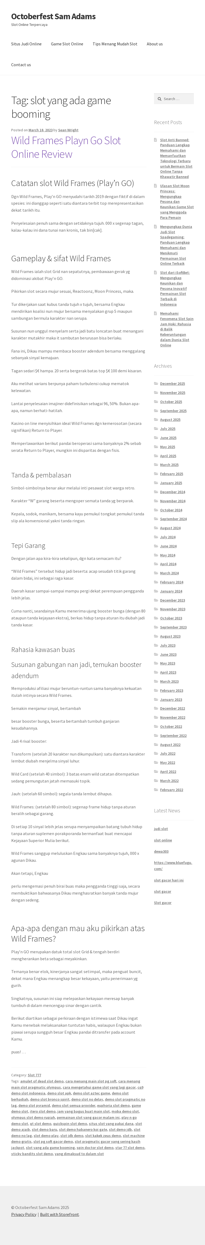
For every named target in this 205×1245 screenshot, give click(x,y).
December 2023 (172, 600)
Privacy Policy (23, 1214)
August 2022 (170, 744)
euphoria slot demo (113, 1105)
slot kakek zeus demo (103, 1135)
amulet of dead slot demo (42, 1081)
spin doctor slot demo (95, 1147)
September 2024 (173, 518)
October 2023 (171, 618)
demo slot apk (59, 1093)
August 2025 (170, 419)
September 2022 (173, 735)
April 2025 (168, 455)
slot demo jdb (120, 1129)
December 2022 (172, 708)
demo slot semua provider (73, 1105)
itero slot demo (43, 1111)
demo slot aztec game (91, 1093)
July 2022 (167, 753)
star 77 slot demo (129, 1147)
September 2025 (173, 410)
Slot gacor (162, 902)
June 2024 (168, 546)
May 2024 (167, 555)
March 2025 (169, 464)
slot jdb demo (71, 1135)
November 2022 (172, 717)
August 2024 (170, 527)
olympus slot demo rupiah (33, 1117)
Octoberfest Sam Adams (53, 16)
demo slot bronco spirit (49, 1099)
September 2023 (173, 627)
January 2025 (171, 482)
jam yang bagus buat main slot (83, 1111)
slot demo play (46, 1135)
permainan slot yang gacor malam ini (88, 1117)
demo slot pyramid (34, 1105)
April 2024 (168, 564)
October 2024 (171, 510)
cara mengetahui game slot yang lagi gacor (99, 1087)
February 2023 (171, 690)
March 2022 (169, 780)
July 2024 (167, 537)
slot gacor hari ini (169, 880)
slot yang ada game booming (50, 1147)
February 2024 (171, 582)
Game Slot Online (67, 43)
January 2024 (171, 591)
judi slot (161, 828)
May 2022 (167, 762)
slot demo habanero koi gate (83, 1129)
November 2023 (172, 609)
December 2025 (172, 383)
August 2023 (170, 636)
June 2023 (168, 654)
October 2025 (171, 401)
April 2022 (168, 771)
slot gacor (162, 891)
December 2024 (172, 491)
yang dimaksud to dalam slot (79, 1153)
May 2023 (167, 663)
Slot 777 (34, 1075)
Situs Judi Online (26, 43)
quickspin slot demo (70, 1123)
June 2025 (168, 437)
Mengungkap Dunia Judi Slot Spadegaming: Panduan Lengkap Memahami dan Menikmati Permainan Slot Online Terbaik (176, 245)
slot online (163, 840)
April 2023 (168, 672)
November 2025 (172, 392)
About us (155, 43)
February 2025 (171, 473)
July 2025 (167, 428)
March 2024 (169, 573)
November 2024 (172, 501)
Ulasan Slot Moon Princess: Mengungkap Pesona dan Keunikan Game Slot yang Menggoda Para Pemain (177, 201)
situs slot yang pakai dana (111, 1123)
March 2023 (169, 681)
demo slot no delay (87, 1099)
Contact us (21, 64)
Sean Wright (68, 130)
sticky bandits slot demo (32, 1153)
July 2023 (167, 645)
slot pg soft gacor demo (53, 1141)
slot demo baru (44, 1129)
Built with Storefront (59, 1214)
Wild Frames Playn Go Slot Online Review (66, 147)
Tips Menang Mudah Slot (115, 43)
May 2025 (167, 446)
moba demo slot (125, 1111)
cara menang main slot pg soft (90, 1081)
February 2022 (171, 789)
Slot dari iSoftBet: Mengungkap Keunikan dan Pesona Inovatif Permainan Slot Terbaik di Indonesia (175, 288)
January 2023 (171, 699)
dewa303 (161, 851)
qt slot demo (40, 1123)
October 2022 (171, 726)
